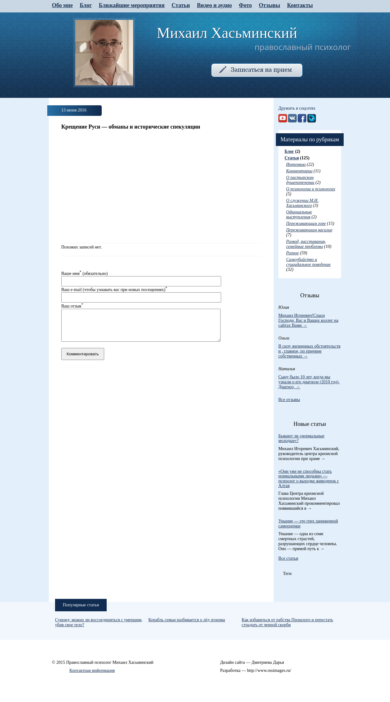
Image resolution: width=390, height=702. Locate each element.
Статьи (181, 5)
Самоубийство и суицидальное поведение (308, 262)
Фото (245, 5)
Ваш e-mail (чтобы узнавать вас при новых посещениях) (114, 289)
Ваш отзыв (72, 306)
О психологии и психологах (310, 189)
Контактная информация (92, 670)
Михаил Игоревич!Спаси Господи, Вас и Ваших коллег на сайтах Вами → (308, 320)
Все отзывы (289, 399)
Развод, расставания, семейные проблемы (306, 244)
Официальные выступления (299, 214)
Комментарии (299, 171)
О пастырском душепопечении (300, 180)
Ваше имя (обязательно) (84, 273)
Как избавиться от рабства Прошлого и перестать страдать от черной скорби (287, 622)
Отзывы (269, 5)
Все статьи (288, 558)
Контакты (300, 5)
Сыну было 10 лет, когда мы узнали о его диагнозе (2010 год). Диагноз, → (309, 382)
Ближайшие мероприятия (132, 5)
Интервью (296, 164)
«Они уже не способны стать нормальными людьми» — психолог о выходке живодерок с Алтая (308, 478)
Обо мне (62, 5)
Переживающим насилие (309, 230)
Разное (292, 253)
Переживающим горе (306, 223)
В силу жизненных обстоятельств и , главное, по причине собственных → (309, 351)
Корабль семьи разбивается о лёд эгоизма (186, 620)
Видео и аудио (214, 5)
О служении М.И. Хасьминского (302, 203)
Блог (86, 5)
